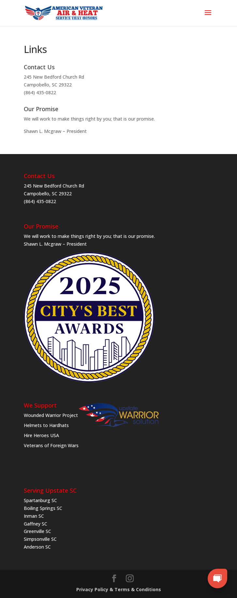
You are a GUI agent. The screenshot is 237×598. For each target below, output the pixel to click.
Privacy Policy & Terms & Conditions (118, 589)
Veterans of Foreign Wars (51, 445)
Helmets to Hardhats (46, 425)
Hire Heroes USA (41, 435)
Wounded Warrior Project (51, 415)
